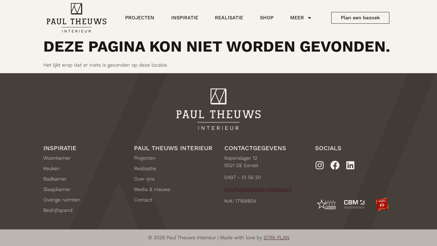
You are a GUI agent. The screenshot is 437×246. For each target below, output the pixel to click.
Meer (301, 18)
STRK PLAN (276, 238)
